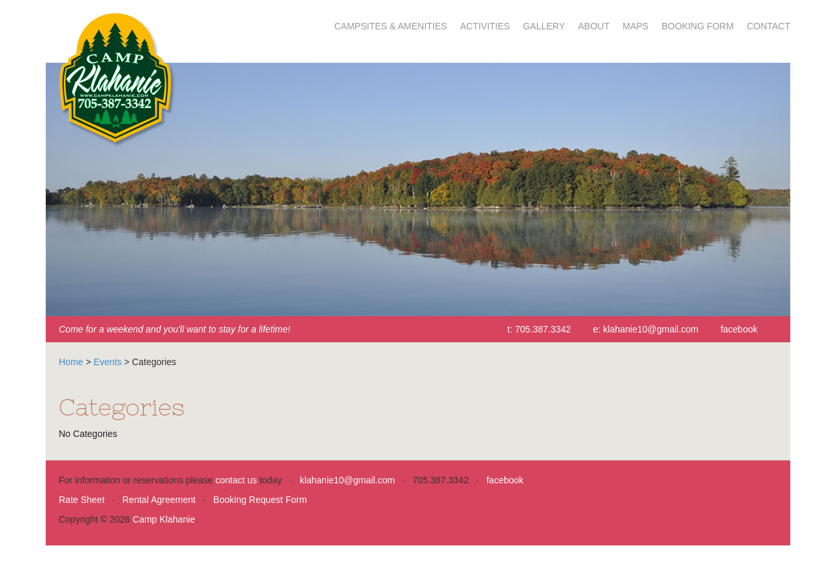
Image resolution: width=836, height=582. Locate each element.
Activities (484, 26)
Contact (768, 26)
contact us (236, 480)
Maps (635, 26)
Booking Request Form (260, 499)
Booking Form (697, 26)
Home (71, 362)
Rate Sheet (81, 499)
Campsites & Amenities (390, 26)
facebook (739, 329)
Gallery (544, 26)
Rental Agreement (158, 499)
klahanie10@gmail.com (651, 329)
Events (107, 362)
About (593, 26)
